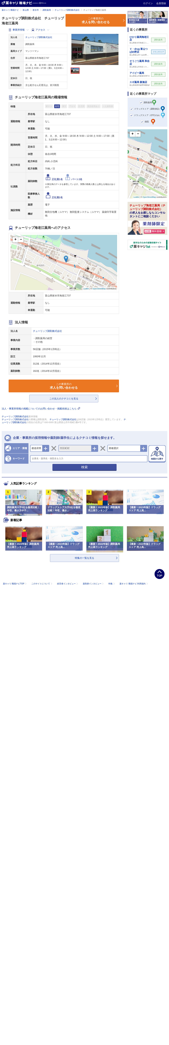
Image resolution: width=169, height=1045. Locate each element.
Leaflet (86, 289)
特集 (112, 583)
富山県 (26, 10)
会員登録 (161, 3)
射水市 (36, 10)
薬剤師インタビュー (93, 583)
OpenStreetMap (99, 289)
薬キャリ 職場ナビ (10, 10)
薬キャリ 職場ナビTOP (15, 583)
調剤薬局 (47, 10)
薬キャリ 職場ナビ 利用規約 (134, 583)
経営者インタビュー (68, 583)
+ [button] (15, 239)
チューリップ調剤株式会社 (67, 10)
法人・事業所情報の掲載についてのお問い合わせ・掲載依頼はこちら (41, 408)
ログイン (148, 3)
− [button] (21, 239)
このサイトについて (42, 583)
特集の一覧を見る (84, 558)
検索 (84, 467)
